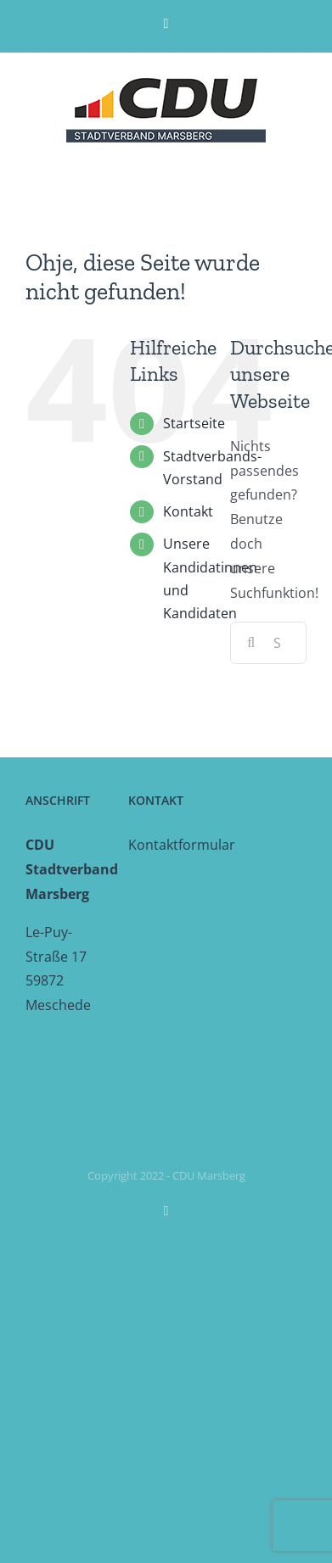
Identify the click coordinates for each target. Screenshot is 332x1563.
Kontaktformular (181, 844)
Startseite (194, 423)
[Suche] (251, 643)
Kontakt (188, 511)
